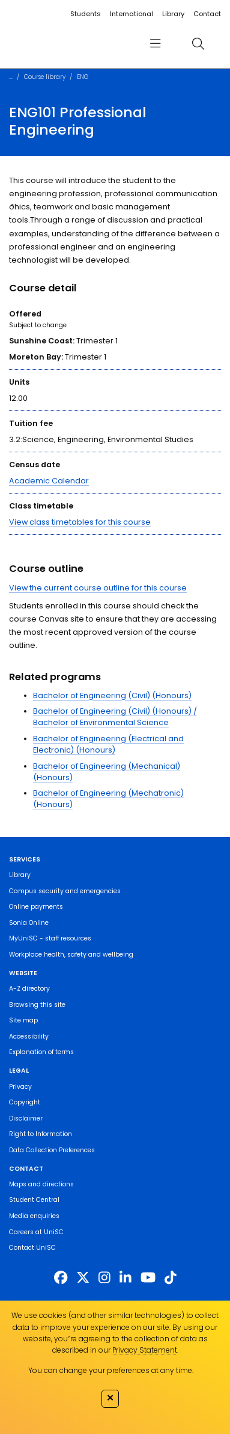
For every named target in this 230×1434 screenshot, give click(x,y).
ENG (82, 77)
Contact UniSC (32, 1247)
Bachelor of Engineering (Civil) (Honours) (112, 695)
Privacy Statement (144, 1350)
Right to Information (40, 1133)
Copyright (24, 1102)
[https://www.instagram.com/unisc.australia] (104, 1277)
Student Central (34, 1199)
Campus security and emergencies (65, 891)
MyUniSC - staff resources (50, 938)
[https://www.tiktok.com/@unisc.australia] (171, 1277)
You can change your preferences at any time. (110, 1370)
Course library (44, 77)
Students (85, 14)
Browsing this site (37, 1004)
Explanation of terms (41, 1052)
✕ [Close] (110, 1397)
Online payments (36, 906)
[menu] (155, 43)
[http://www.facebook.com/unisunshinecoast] (60, 1277)
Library (173, 14)
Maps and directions (41, 1184)
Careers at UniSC (36, 1232)
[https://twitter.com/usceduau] (82, 1277)
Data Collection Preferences (52, 1150)
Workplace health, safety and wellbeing (71, 954)
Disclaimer (26, 1118)
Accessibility (29, 1036)
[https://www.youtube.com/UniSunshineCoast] (148, 1277)
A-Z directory (29, 988)
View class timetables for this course (80, 522)
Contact (207, 14)
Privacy (20, 1086)
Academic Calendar (49, 481)
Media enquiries (34, 1215)
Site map (23, 1020)
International (131, 14)
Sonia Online (29, 922)
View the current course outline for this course (98, 588)
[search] (198, 43)
